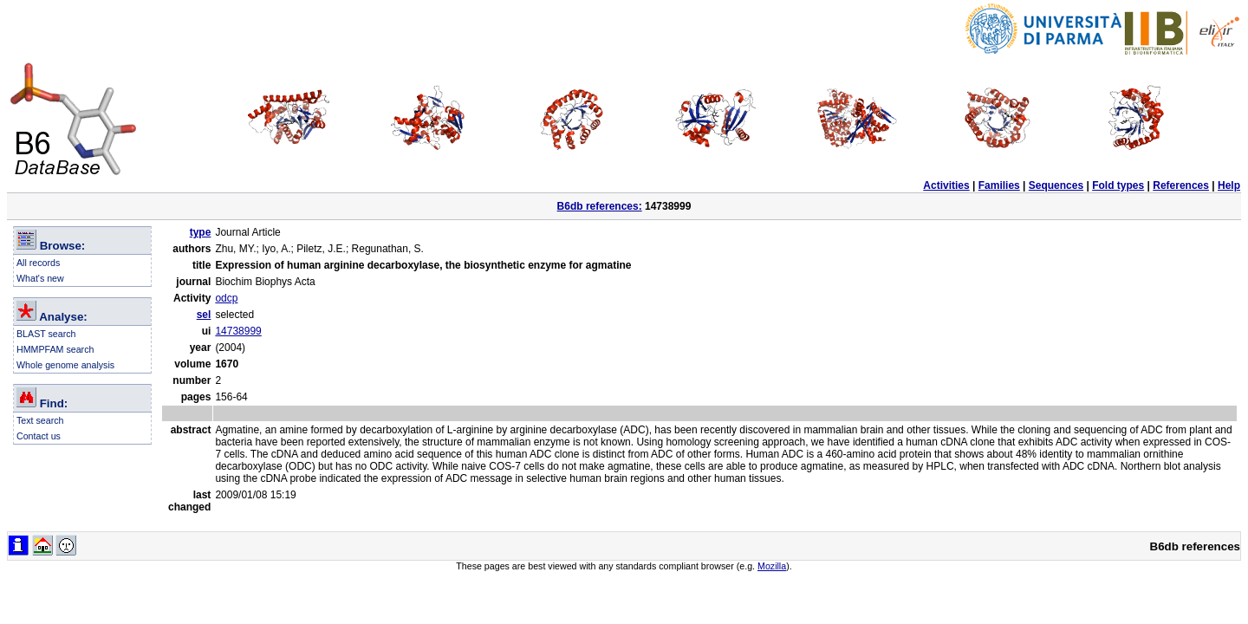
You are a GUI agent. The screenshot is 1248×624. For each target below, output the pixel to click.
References (1181, 185)
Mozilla (771, 566)
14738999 (238, 331)
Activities (946, 185)
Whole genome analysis (65, 365)
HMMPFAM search (55, 349)
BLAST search (46, 333)
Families (999, 185)
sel (204, 315)
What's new (40, 278)
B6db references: (599, 206)
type (200, 232)
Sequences (1056, 185)
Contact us (38, 436)
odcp (226, 298)
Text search (40, 420)
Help (1229, 185)
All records (38, 262)
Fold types (1118, 185)
